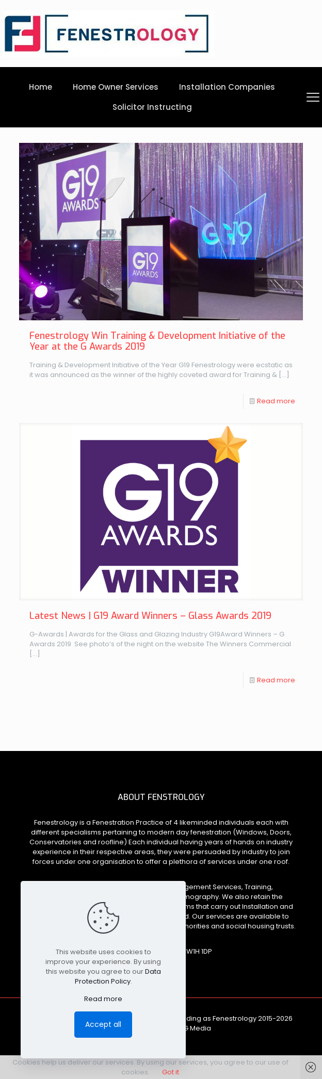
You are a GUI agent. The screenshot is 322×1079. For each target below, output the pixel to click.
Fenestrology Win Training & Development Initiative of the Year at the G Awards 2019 (157, 341)
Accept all (103, 1024)
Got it (170, 1072)
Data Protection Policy (118, 976)
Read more (276, 401)
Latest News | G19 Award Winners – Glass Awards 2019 (150, 616)
